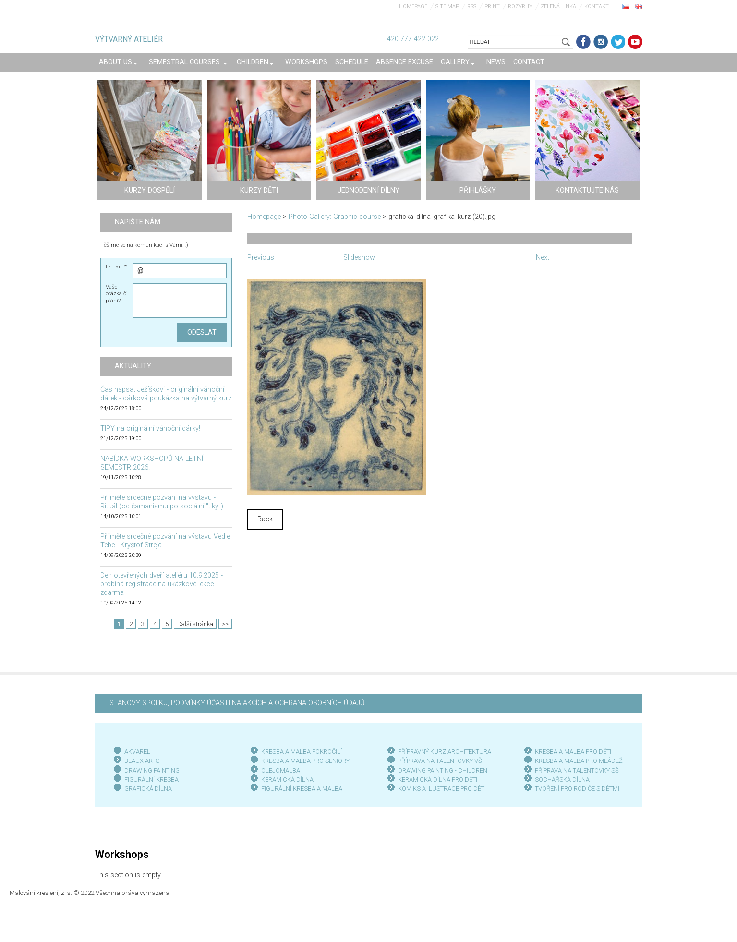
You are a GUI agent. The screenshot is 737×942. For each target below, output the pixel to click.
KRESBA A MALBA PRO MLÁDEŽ (579, 760)
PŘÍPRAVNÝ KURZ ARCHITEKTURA (444, 751)
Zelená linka (558, 6)
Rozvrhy (520, 6)
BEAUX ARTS (141, 760)
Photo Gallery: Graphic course (335, 217)
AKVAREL (137, 751)
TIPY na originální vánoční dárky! (150, 428)
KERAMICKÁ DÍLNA (287, 779)
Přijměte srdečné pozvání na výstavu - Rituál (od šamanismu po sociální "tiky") (161, 502)
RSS (471, 6)
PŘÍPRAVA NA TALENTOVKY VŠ (440, 760)
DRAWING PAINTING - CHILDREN (442, 770)
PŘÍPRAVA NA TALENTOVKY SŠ (577, 770)
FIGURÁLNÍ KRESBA (151, 779)
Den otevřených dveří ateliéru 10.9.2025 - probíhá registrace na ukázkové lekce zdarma (161, 584)
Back (265, 519)
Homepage (413, 6)
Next (542, 258)
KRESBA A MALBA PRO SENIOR (303, 760)
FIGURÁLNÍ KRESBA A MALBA (301, 788)
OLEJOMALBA (280, 770)
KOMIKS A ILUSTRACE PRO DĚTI (442, 788)
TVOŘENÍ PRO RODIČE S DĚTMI (577, 788)
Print (492, 6)
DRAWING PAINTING (152, 770)
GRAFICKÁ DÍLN (146, 788)
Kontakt (596, 6)
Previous (260, 258)
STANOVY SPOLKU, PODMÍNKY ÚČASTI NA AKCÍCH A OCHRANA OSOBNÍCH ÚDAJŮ (236, 703)
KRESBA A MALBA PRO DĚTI (573, 751)
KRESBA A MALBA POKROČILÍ (301, 751)
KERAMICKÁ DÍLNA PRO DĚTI (437, 779)
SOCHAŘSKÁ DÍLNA (562, 779)
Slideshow (359, 258)
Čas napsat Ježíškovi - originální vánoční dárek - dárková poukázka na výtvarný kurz (165, 394)
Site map (447, 6)
